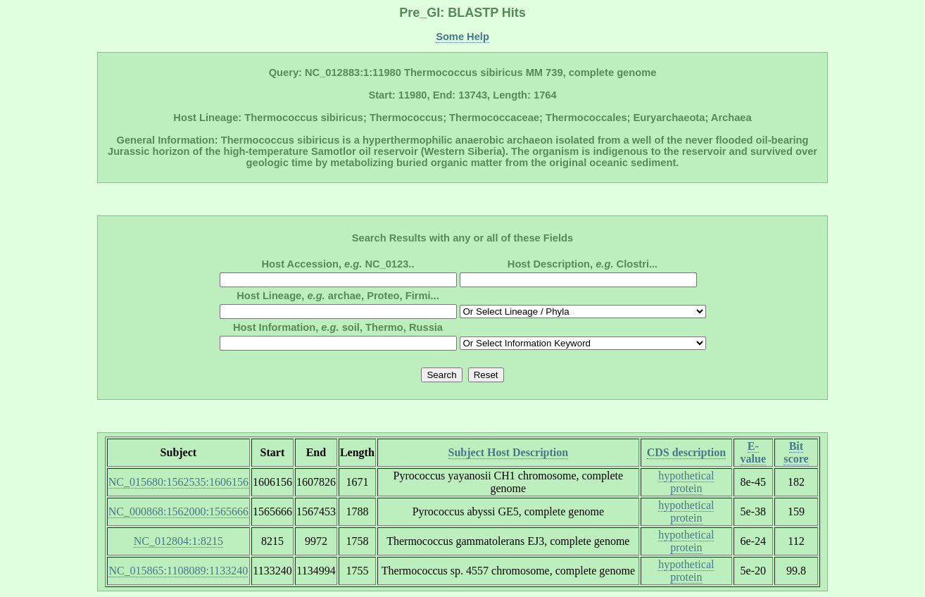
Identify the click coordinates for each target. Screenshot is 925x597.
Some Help (462, 36)
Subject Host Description (508, 452)
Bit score (796, 452)
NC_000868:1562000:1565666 (178, 511)
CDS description (686, 452)
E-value (753, 452)
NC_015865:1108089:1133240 (178, 571)
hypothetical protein (686, 482)
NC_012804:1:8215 (178, 541)
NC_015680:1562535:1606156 (178, 482)
